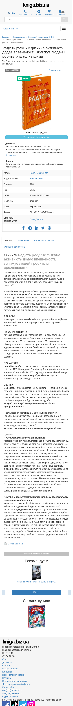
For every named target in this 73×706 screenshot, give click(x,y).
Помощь (6, 678)
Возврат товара (10, 668)
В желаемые (53, 70)
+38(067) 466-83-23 (12, 690)
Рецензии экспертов (44, 240)
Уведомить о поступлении (36, 137)
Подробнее (10, 155)
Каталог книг (10, 28)
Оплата (6, 665)
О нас (5, 659)
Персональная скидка (13, 675)
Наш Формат (36, 178)
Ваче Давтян (36, 219)
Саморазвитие (19, 37)
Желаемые (49, 13)
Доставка (7, 662)
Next (70, 616)
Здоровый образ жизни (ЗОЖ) (41, 37)
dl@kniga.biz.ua (10, 696)
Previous (3, 616)
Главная (5, 37)
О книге (8, 240)
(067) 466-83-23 (25, 13)
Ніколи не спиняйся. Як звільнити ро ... (36, 581)
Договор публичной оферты (16, 684)
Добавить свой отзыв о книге (36, 554)
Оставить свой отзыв (14, 247)
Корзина (61, 13)
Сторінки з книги (16, 543)
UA (13, 13)
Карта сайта (8, 687)
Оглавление (23, 240)
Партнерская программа (14, 681)
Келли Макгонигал (39, 173)
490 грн (36, 592)
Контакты (7, 671)
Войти (38, 13)
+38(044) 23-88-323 (12, 693)
